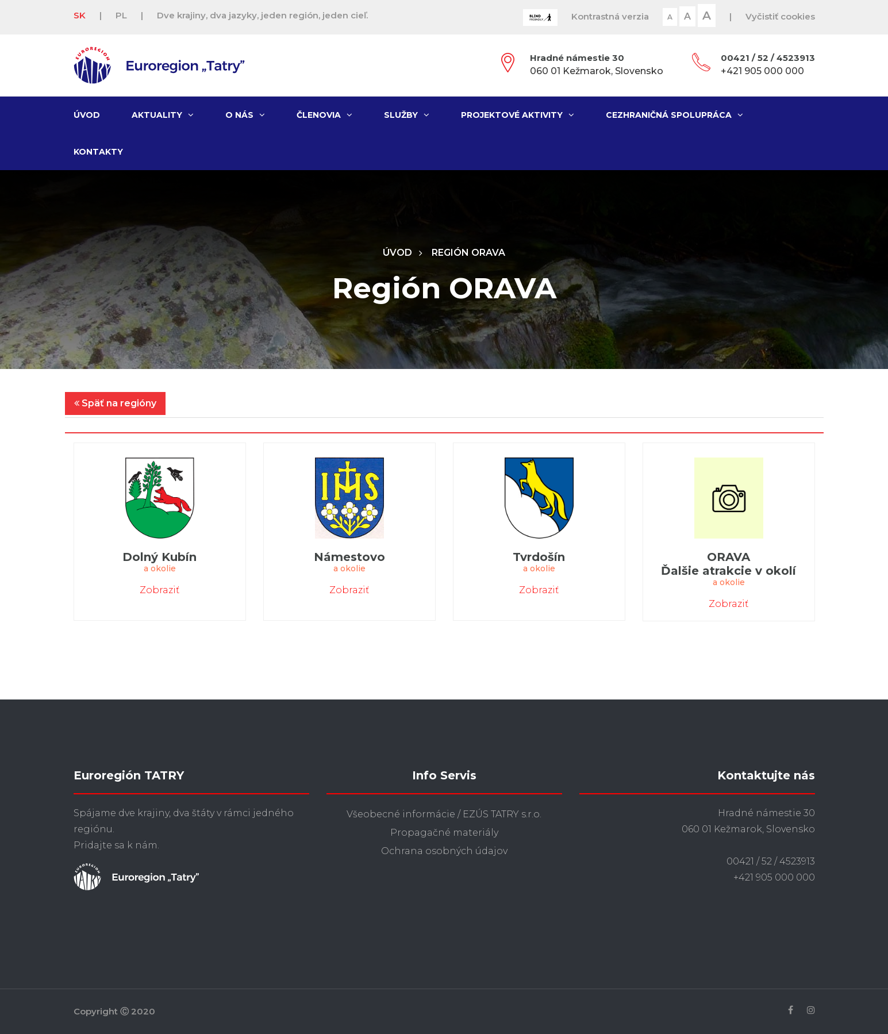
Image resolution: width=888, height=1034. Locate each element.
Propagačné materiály (444, 832)
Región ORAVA (468, 252)
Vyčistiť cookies (780, 16)
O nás (245, 115)
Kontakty (98, 152)
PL (121, 15)
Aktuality (163, 115)
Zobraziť (159, 590)
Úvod (87, 115)
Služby (406, 115)
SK (80, 15)
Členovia (324, 115)
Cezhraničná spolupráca (674, 115)
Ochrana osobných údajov (444, 850)
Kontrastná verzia (610, 16)
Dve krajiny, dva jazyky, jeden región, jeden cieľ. (262, 15)
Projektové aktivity (517, 115)
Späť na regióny (115, 403)
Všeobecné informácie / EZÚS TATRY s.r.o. (444, 814)
